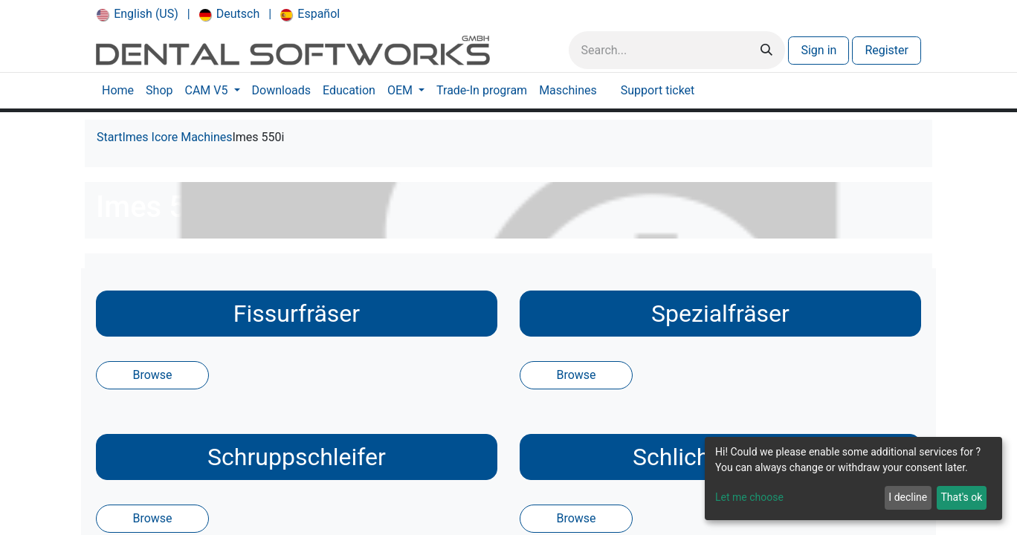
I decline (907, 497)
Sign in (818, 50)
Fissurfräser (296, 313)
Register (886, 50)
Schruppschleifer (296, 457)
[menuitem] (137, 14)
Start (109, 137)
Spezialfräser (720, 313)
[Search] (766, 50)
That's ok (961, 497)
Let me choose (749, 497)
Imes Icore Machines (177, 137)
